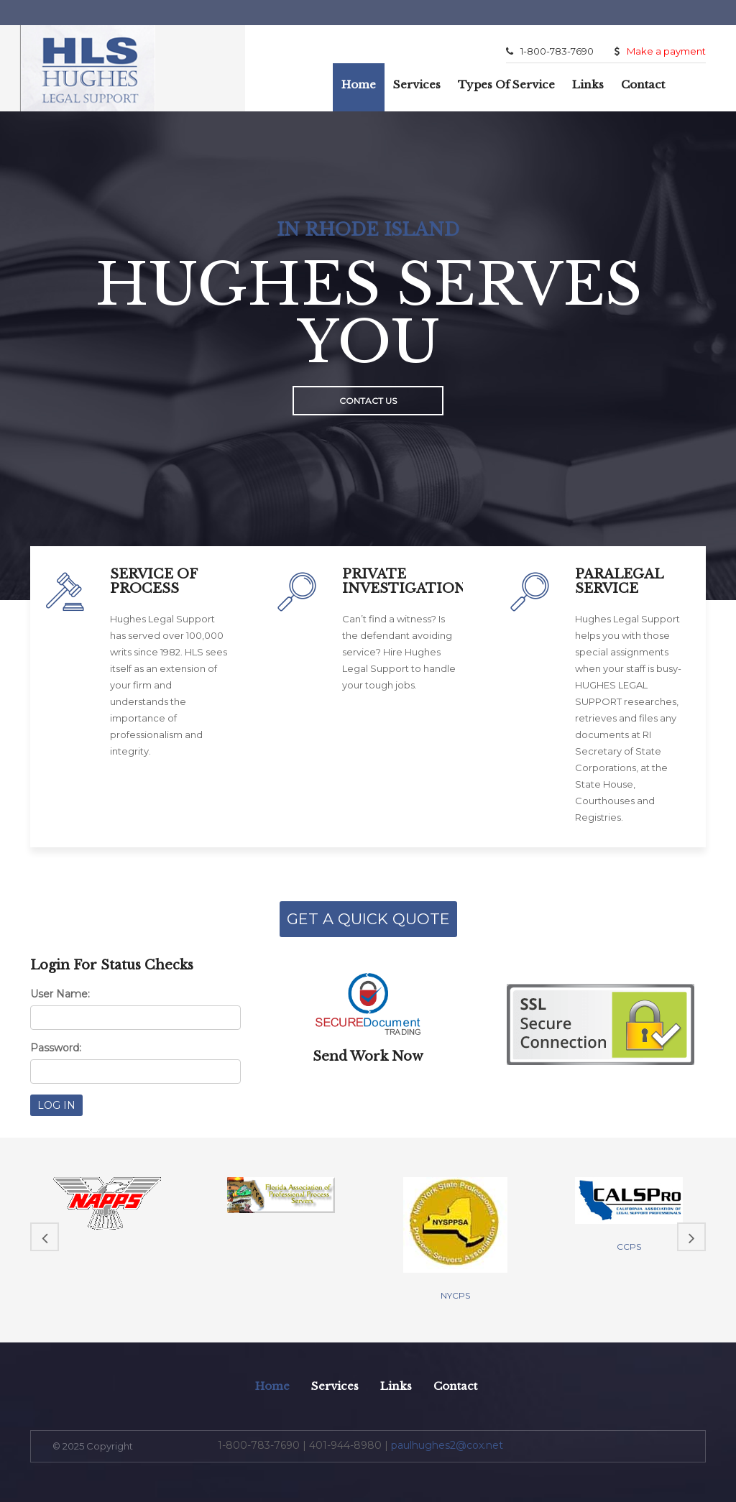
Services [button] (417, 84)
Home (358, 84)
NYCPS (455, 1295)
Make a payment (660, 51)
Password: (55, 1047)
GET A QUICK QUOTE (368, 919)
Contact (643, 84)
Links (588, 84)
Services (335, 1386)
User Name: (60, 993)
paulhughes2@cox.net (447, 1445)
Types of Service (506, 84)
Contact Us (368, 400)
